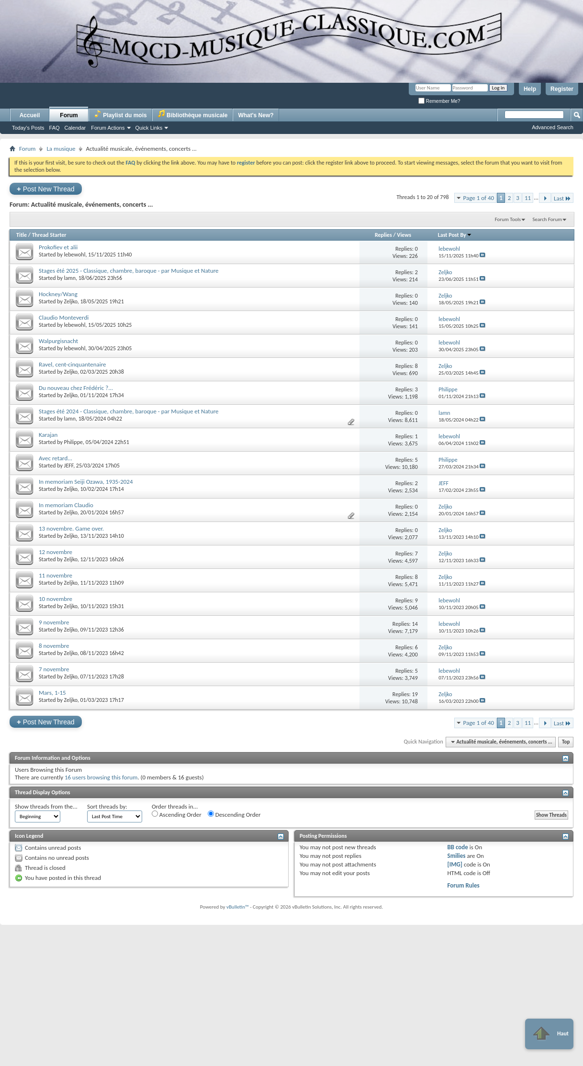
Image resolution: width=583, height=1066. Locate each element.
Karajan (48, 434)
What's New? (255, 115)
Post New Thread (46, 189)
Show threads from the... (46, 806)
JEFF (69, 465)
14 (415, 624)
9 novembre (54, 622)
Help (530, 89)
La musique (60, 148)
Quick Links (149, 128)
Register (561, 89)
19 (415, 694)
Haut (549, 1033)
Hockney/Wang (58, 294)
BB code (457, 847)
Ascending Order (177, 814)
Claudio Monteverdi (64, 317)
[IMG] (454, 864)
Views (404, 235)
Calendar (75, 128)
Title (21, 235)
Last (562, 198)
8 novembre (54, 645)
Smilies (456, 855)
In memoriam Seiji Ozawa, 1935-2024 (86, 481)
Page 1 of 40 (478, 197)
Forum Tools (508, 219)
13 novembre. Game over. (71, 528)
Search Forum (547, 219)
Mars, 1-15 (52, 692)
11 (528, 197)
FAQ (54, 128)
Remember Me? (439, 101)
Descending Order (234, 814)
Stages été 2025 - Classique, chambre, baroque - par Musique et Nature (129, 270)
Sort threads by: (107, 806)
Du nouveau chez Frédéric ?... (76, 387)
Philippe (73, 442)
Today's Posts (28, 128)
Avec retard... (55, 458)
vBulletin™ (237, 907)
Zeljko (71, 301)
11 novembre (55, 575)
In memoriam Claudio (66, 505)
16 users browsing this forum (101, 777)
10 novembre (55, 598)
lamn (70, 278)
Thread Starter (49, 235)
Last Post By (455, 235)
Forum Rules (463, 885)
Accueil (30, 115)
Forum (69, 115)
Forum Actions (107, 128)
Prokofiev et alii (58, 247)
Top (566, 742)
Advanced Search (552, 127)
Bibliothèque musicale (192, 114)
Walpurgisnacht (58, 340)
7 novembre (54, 669)
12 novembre (55, 551)
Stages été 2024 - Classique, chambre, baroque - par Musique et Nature (129, 411)
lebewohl (75, 254)
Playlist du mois (120, 114)
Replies (383, 235)
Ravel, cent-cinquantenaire (72, 364)
